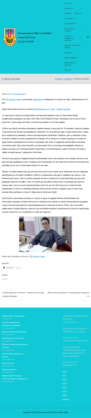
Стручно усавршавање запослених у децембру (11, 323)
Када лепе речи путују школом (14, 332)
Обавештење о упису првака (13, 316)
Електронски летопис (73, 64)
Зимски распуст (8, 363)
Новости (77, 13)
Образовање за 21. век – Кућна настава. (52, 109)
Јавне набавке (71, 58)
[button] (72, 8)
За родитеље (70, 24)
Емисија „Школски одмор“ (73, 46)
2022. (65, 380)
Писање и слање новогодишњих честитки (15, 345)
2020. (65, 372)
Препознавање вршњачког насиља (12, 355)
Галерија (67, 13)
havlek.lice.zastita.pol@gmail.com (75, 341)
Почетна (67, 3)
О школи (69, 8)
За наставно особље (73, 30)
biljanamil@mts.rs (69, 365)
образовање (38, 99)
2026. (65, 395)
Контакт (67, 70)
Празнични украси (9, 369)
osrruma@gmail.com (70, 322)
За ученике (70, 19)
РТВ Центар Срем (13, 99)
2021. (65, 376)
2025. (65, 391)
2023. (65, 384)
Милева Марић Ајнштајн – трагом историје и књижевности (15, 377)
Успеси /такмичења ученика (73, 38)
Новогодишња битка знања (13, 338)
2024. (65, 388)
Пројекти (69, 53)
